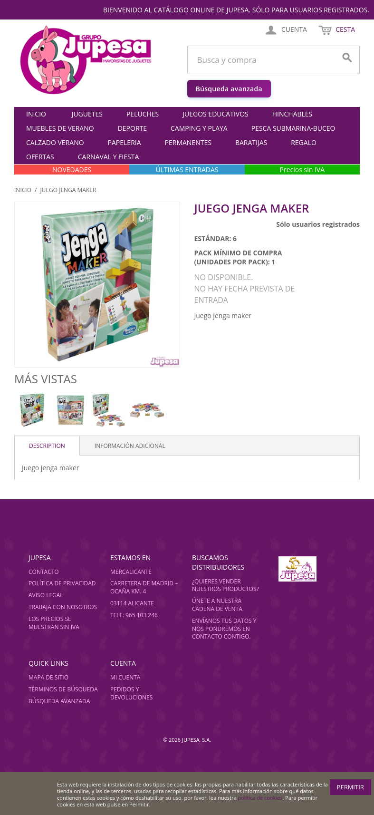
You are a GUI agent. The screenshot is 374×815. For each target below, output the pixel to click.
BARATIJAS (251, 142)
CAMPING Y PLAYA (199, 128)
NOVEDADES (71, 169)
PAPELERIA (124, 142)
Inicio (36, 113)
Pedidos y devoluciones (131, 693)
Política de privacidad (62, 583)
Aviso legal (46, 595)
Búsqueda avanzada (229, 88)
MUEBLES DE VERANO (60, 128)
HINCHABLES (292, 113)
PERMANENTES (188, 142)
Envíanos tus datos (222, 621)
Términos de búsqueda (63, 689)
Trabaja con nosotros (63, 607)
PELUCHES (142, 113)
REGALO (303, 142)
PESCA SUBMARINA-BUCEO (293, 128)
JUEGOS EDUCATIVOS (215, 113)
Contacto (44, 572)
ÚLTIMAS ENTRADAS (186, 169)
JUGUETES (87, 113)
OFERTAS (40, 156)
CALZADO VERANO (55, 142)
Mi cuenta (125, 677)
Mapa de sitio (48, 677)
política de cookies (260, 797)
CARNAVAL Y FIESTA (108, 156)
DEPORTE (132, 128)
